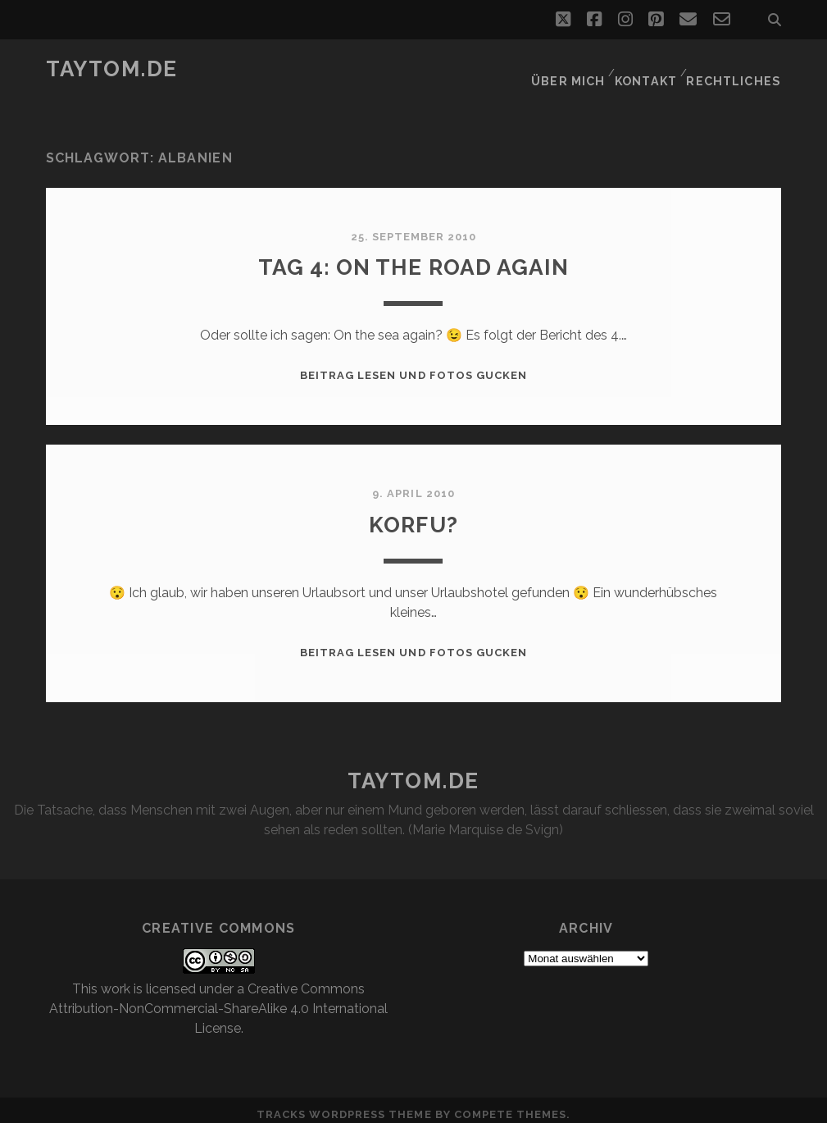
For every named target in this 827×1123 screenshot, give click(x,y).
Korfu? (413, 513)
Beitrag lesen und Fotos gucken (413, 365)
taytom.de (112, 69)
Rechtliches (738, 69)
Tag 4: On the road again (414, 256)
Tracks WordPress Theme (344, 1104)
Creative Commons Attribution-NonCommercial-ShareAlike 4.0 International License (218, 997)
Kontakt (649, 69)
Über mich (569, 69)
